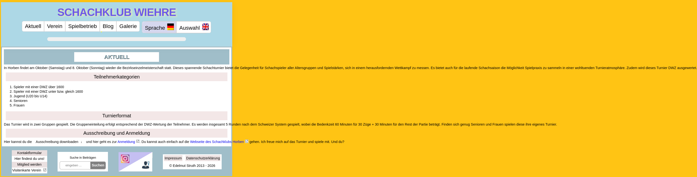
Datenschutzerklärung (203, 158)
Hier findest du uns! (29, 159)
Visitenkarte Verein (27, 170)
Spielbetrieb (82, 26)
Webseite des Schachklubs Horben (217, 142)
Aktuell (33, 26)
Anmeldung (126, 142)
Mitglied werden (29, 164)
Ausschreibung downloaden (57, 142)
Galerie (128, 26)
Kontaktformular (29, 153)
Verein (54, 26)
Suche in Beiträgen (83, 157)
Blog (108, 26)
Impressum (173, 158)
